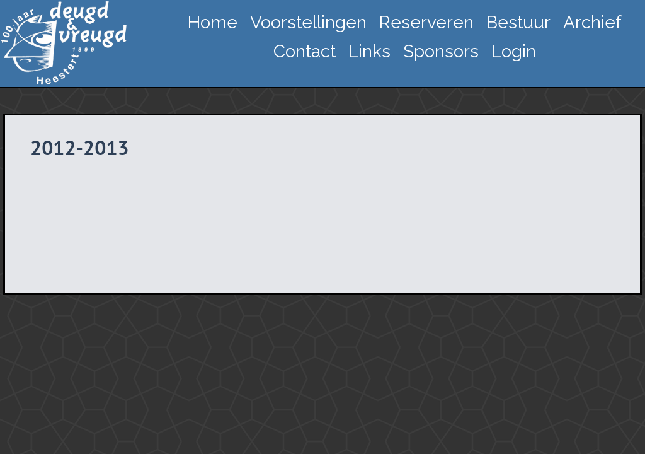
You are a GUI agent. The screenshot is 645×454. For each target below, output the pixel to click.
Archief (592, 22)
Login (513, 51)
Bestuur (518, 22)
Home (212, 22)
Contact (304, 51)
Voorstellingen (308, 22)
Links (369, 51)
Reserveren (426, 22)
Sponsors (441, 51)
